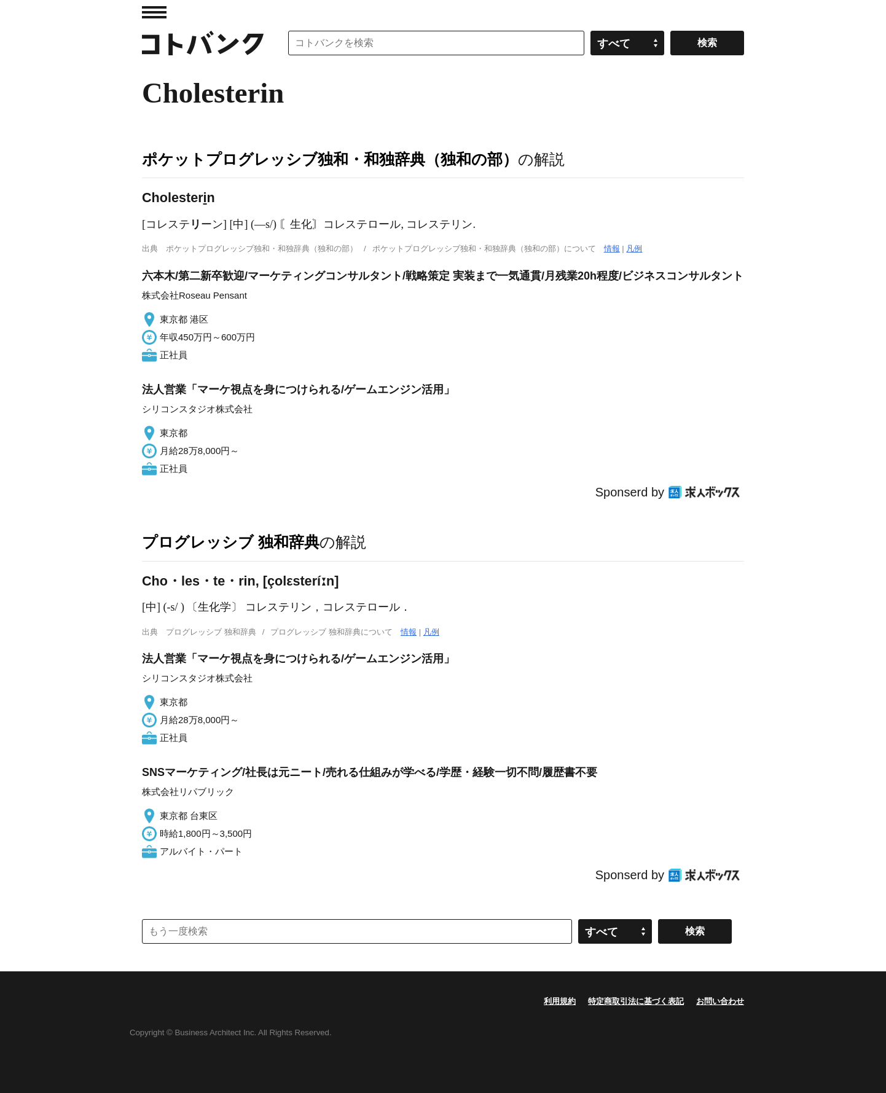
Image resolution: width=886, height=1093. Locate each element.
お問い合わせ (720, 1001)
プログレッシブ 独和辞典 (231, 541)
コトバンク (203, 43)
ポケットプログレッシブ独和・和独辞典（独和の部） (330, 159)
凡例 (634, 248)
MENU (154, 12)
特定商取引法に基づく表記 (636, 1001)
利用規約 (560, 1001)
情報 (612, 248)
